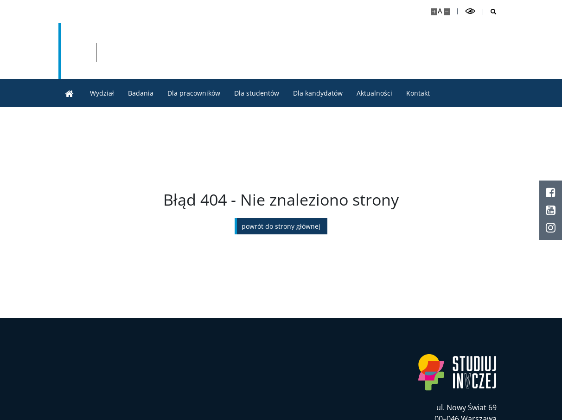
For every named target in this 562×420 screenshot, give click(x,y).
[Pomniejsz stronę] (447, 11)
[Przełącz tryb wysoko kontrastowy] (470, 11)
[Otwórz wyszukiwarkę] (490, 12)
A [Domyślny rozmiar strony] (440, 10)
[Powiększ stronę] (434, 11)
